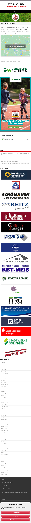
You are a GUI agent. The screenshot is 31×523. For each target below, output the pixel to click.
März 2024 (3, 395)
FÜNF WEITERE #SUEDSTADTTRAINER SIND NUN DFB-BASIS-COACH (14, 163)
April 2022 (2, 439)
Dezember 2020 (3, 469)
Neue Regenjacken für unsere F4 (7, 160)
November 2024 (3, 384)
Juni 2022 (2, 434)
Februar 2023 (3, 419)
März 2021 (3, 465)
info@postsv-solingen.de (6, 486)
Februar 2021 (3, 467)
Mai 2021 (2, 460)
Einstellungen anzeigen (15, 519)
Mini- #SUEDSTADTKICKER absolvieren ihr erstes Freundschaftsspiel (13, 152)
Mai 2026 (2, 362)
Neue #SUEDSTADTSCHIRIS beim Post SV (9, 158)
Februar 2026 (3, 369)
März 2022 (3, 441)
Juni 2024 (2, 390)
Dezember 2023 (3, 401)
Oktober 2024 (3, 386)
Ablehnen (15, 516)
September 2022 (4, 430)
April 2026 (2, 364)
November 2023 (3, 404)
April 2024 (2, 393)
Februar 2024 (3, 397)
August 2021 (3, 456)
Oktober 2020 (3, 474)
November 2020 (3, 471)
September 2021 (4, 454)
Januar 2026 (3, 371)
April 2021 (2, 463)
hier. (25, 33)
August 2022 (3, 432)
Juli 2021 (2, 458)
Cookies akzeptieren (15, 512)
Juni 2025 (2, 375)
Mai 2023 (2, 412)
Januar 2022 (3, 445)
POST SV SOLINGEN (16, 4)
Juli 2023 (2, 408)
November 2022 (3, 425)
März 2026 (3, 366)
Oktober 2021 (3, 452)
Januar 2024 (3, 399)
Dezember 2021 (3, 447)
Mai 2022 (2, 436)
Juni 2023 (2, 410)
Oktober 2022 (3, 428)
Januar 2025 (3, 382)
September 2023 (4, 406)
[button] (29, 504)
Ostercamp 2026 (4, 156)
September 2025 (4, 373)
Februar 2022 (3, 443)
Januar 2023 (3, 421)
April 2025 (2, 377)
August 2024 (3, 388)
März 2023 (3, 417)
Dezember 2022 (3, 423)
